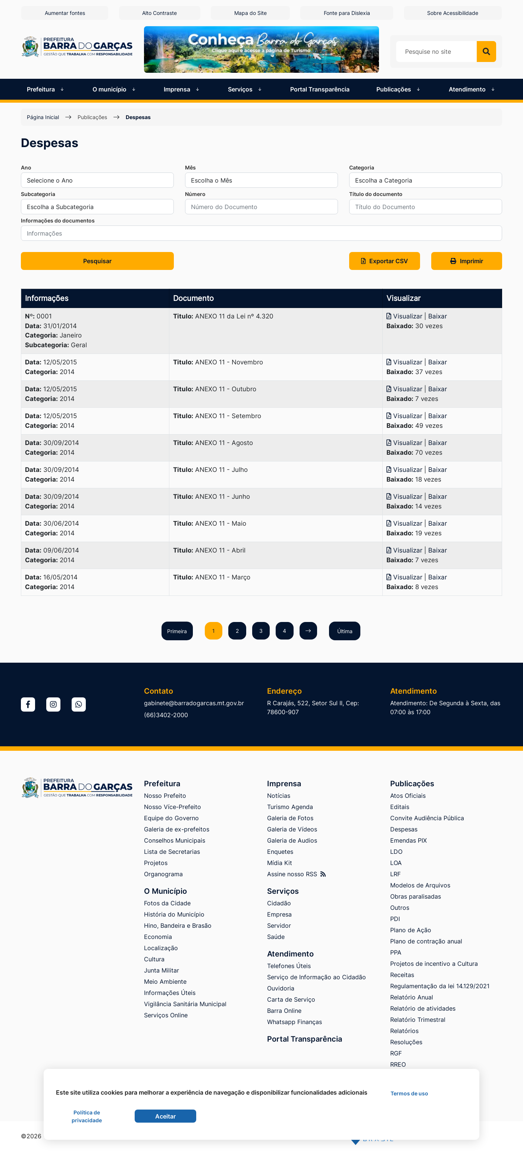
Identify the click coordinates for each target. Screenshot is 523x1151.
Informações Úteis (169, 992)
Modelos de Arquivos (420, 885)
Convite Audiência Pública (427, 818)
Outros (399, 907)
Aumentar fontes (64, 13)
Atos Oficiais (408, 795)
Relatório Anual (411, 997)
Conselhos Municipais (174, 840)
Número (195, 194)
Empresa (279, 914)
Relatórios (404, 1031)
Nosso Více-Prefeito (172, 807)
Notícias (278, 795)
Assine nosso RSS (296, 874)
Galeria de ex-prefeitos (176, 829)
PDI (395, 919)
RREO (398, 1064)
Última (347, 631)
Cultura (154, 959)
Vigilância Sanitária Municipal (185, 1004)
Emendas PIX (408, 840)
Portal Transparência (320, 89)
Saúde (276, 936)
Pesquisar (97, 261)
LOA (396, 863)
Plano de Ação (410, 930)
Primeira (175, 631)
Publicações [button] (399, 88)
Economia (158, 936)
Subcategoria (38, 194)
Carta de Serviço (291, 999)
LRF (395, 874)
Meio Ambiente (165, 981)
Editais (399, 807)
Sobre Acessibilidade (453, 13)
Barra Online (284, 1010)
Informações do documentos (58, 220)
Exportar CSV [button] (384, 261)
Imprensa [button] (182, 88)
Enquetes (280, 851)
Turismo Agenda (290, 807)
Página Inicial (43, 117)
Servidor (279, 925)
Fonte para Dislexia (347, 13)
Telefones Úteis (289, 966)
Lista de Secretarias (172, 851)
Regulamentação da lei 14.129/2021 (439, 986)
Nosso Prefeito (165, 795)
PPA (395, 952)
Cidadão (279, 903)
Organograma (163, 874)
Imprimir (466, 261)
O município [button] (115, 88)
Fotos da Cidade (167, 903)
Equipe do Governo (171, 818)
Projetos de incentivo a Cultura (434, 963)
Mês (190, 167)
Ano (26, 167)
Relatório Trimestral (417, 1019)
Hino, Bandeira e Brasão (178, 925)
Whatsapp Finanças (294, 1022)
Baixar (437, 316)
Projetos (155, 863)
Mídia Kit (279, 863)
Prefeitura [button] (46, 88)
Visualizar (405, 316)
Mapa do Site (250, 13)
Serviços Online (166, 1015)
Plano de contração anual (426, 941)
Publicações (92, 117)
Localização (161, 948)
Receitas (402, 975)
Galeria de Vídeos (292, 829)
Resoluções (406, 1042)
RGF (396, 1053)
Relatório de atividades (422, 1008)
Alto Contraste (159, 13)
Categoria (361, 167)
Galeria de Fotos (290, 818)
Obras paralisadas (415, 896)
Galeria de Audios (292, 840)
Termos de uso (409, 1093)
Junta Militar (161, 970)
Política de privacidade (87, 1116)
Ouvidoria (280, 988)
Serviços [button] (245, 88)
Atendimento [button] (472, 88)
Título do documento (376, 194)
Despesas (138, 117)
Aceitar (165, 1116)
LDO (396, 851)
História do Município (174, 914)
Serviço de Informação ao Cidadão (316, 977)
